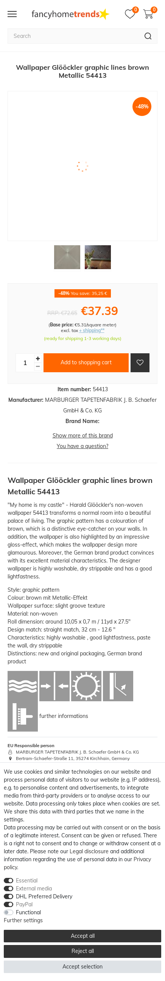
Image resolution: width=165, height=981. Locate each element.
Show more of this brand (83, 435)
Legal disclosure (89, 851)
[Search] (148, 36)
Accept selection (82, 966)
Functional (28, 912)
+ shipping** (91, 330)
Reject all (83, 951)
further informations (63, 715)
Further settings (23, 920)
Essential (26, 880)
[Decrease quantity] (38, 367)
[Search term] (73, 36)
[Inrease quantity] (38, 359)
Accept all (83, 935)
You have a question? (82, 446)
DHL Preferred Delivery (44, 896)
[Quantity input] (25, 363)
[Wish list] (132, 14)
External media (34, 888)
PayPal (24, 904)
